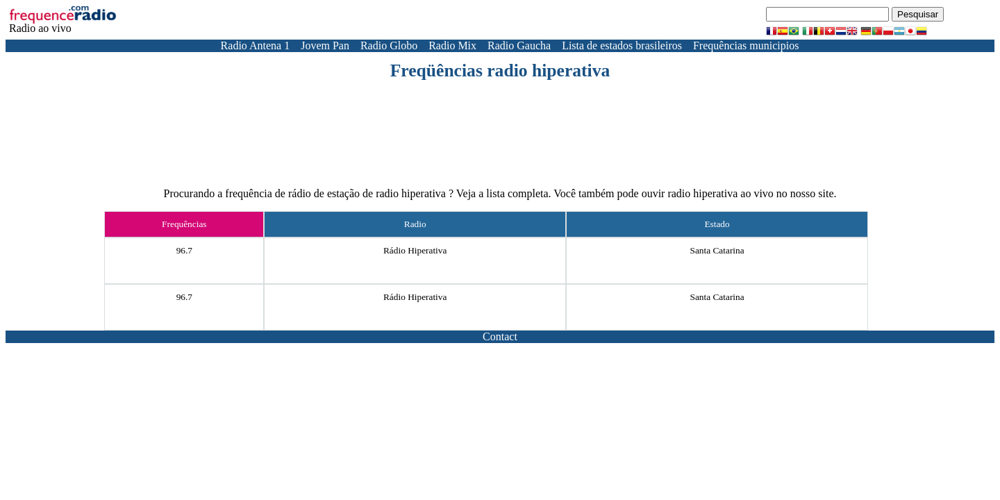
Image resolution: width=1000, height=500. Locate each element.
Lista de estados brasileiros (622, 45)
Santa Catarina (717, 250)
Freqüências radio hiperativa (500, 70)
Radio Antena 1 (255, 45)
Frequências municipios (746, 45)
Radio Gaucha (519, 45)
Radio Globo (388, 45)
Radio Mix (452, 45)
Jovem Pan (325, 45)
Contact (500, 336)
